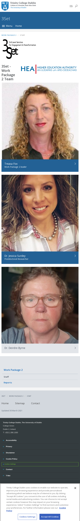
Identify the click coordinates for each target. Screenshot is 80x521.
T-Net (8, 475)
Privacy (9, 446)
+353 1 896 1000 (11, 432)
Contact (35, 403)
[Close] (75, 489)
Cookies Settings (10, 464)
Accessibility (11, 440)
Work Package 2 (13, 370)
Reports (8, 382)
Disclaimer (10, 452)
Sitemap (20, 403)
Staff (6, 376)
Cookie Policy (11, 458)
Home (18, 25)
